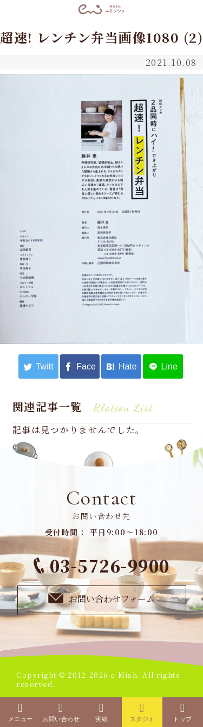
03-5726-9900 (102, 565)
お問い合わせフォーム (101, 598)
